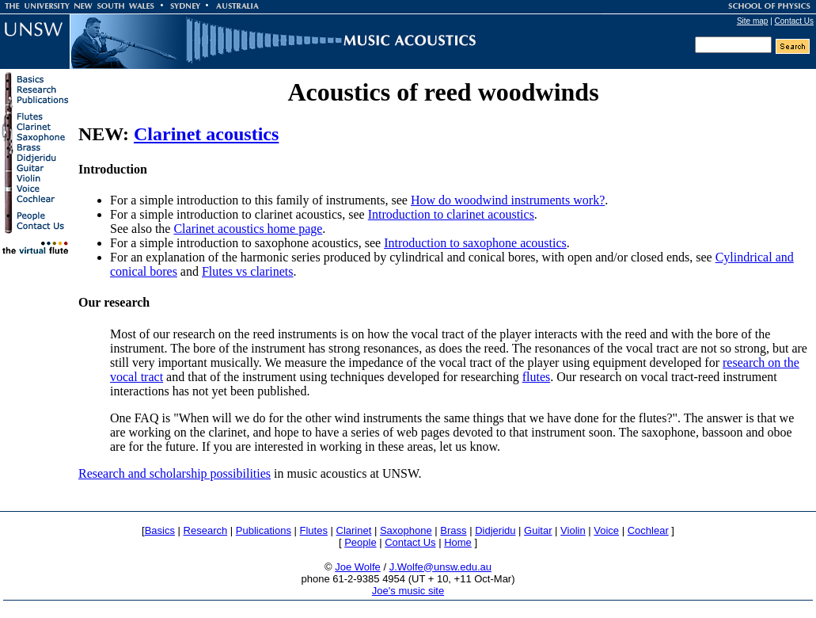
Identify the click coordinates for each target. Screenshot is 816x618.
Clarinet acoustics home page (247, 228)
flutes (536, 376)
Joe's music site (408, 591)
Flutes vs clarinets (248, 271)
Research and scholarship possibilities (174, 473)
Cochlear (648, 530)
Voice (606, 530)
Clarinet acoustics (206, 134)
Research (206, 530)
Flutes (314, 530)
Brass (453, 530)
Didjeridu (495, 530)
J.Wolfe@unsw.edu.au (440, 567)
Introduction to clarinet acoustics (451, 214)
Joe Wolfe (358, 567)
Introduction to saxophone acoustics (475, 243)
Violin (573, 530)
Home (458, 542)
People (360, 542)
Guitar (538, 530)
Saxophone (406, 530)
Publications (263, 530)
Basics (160, 530)
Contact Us (794, 21)
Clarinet (354, 530)
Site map (752, 21)
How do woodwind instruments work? (508, 200)
